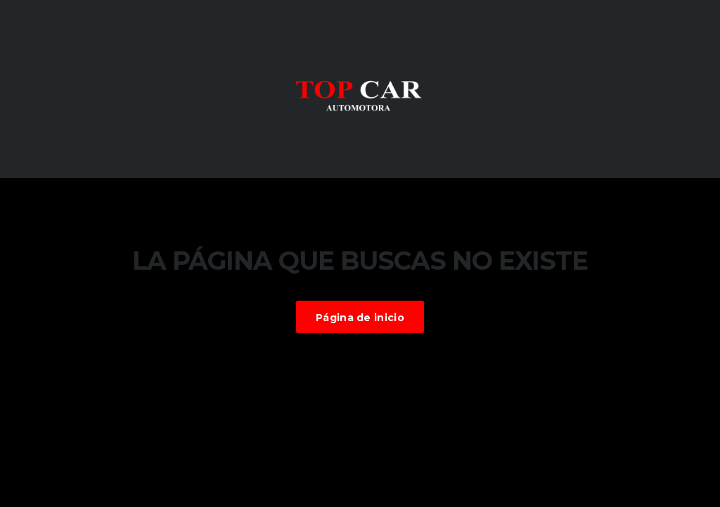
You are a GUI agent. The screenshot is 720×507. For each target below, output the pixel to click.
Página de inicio (360, 317)
